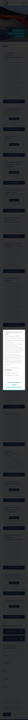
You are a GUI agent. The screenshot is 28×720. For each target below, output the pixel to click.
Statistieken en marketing (12, 375)
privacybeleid (8, 369)
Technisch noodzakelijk (11, 373)
